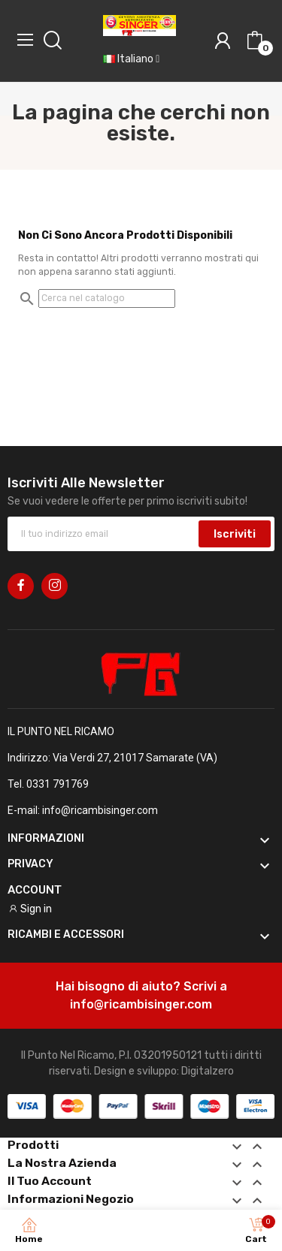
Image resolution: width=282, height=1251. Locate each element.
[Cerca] (106, 298)
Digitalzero (207, 1071)
